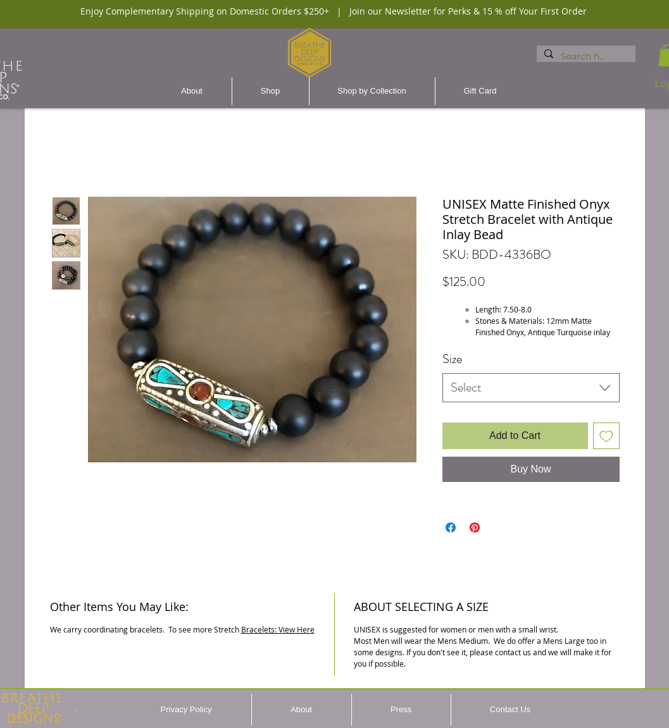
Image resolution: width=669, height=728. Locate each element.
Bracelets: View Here (278, 629)
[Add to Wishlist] (606, 436)
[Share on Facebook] (450, 527)
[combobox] (531, 387)
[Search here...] (585, 57)
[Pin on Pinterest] (474, 527)
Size (452, 359)
